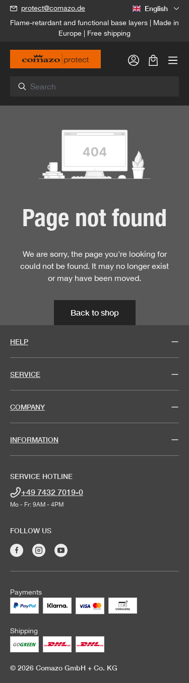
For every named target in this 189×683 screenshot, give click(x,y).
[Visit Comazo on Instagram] (38, 550)
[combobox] (100, 86)
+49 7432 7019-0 (52, 492)
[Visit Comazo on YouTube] (61, 550)
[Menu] (173, 60)
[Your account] (134, 60)
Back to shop (95, 312)
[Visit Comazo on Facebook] (16, 550)
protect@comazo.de (53, 8)
